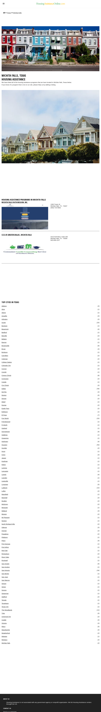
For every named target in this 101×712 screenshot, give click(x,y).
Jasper (4, 458)
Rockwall (5, 560)
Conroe (4, 369)
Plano (3, 540)
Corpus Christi (6, 375)
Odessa (4, 527)
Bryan (3, 349)
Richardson (5, 554)
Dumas (4, 405)
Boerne (4, 342)
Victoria (4, 623)
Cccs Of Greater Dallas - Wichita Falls (17, 234)
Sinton (4, 587)
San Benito (5, 574)
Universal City (6, 616)
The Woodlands (7, 610)
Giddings (4, 435)
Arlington (4, 319)
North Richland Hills (8, 524)
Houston (4, 445)
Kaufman (5, 461)
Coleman (5, 359)
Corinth (4, 372)
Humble (4, 448)
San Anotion (6, 567)
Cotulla (4, 382)
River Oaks (5, 557)
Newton (4, 521)
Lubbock (4, 488)
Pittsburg (4, 537)
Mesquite (5, 507)
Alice (3, 309)
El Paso (4, 415)
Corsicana (5, 379)
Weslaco (4, 640)
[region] (50, 182)
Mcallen (4, 501)
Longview (5, 484)
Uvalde (4, 620)
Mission (4, 514)
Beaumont (5, 329)
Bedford (4, 332)
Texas (9, 13)
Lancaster (5, 471)
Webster (4, 636)
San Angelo (5, 564)
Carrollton (5, 355)
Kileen (4, 464)
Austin (4, 322)
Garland (4, 428)
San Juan (5, 577)
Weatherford (6, 633)
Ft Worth (4, 425)
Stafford (4, 597)
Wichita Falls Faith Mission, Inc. (15, 202)
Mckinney (5, 504)
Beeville (4, 336)
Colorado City (6, 365)
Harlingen (5, 441)
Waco (3, 626)
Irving (3, 455)
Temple (4, 600)
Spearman (5, 593)
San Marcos (6, 580)
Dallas (4, 388)
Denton (4, 395)
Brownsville (5, 346)
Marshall (4, 498)
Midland (4, 511)
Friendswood (6, 422)
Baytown (4, 326)
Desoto (4, 398)
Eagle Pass (5, 408)
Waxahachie (6, 630)
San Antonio (6, 570)
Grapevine (5, 438)
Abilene (4, 306)
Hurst (3, 451)
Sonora (4, 590)
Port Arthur (5, 547)
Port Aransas (6, 544)
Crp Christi (5, 385)
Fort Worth (5, 418)
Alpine (4, 312)
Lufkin (4, 491)
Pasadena (5, 534)
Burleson (4, 352)
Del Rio (4, 392)
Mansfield (5, 494)
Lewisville (5, 481)
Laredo (4, 474)
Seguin (4, 583)
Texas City (5, 607)
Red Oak (4, 550)
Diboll (3, 402)
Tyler (3, 613)
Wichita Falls (17, 13)
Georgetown (6, 431)
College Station (7, 362)
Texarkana (5, 603)
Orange (4, 531)
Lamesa (4, 468)
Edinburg (5, 412)
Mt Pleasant (5, 517)
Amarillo (4, 316)
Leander (4, 478)
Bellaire (4, 339)
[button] (3, 3)
